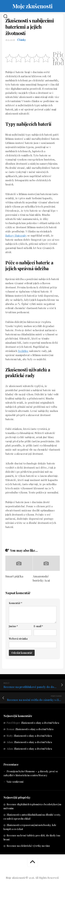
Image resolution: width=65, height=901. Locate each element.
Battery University (16, 235)
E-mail (38, 626)
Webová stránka (18, 638)
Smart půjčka (14, 576)
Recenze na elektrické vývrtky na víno (28, 845)
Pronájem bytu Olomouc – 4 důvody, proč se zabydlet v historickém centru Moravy (30, 773)
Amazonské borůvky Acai (41, 578)
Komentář (15, 603)
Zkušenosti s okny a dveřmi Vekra (40, 722)
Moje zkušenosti (32, 6)
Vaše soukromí (15, 781)
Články (21, 39)
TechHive (23, 351)
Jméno (13, 626)
